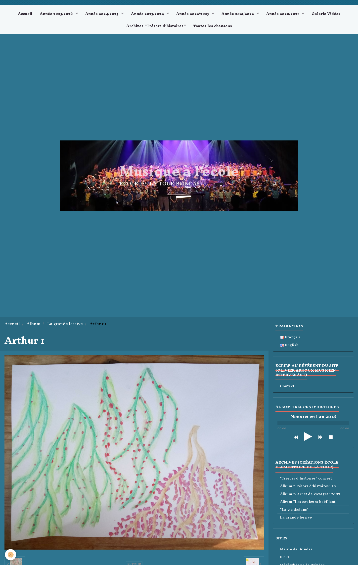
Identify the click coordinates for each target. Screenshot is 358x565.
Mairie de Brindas (296, 549)
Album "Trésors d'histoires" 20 (308, 486)
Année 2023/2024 (148, 13)
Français (290, 337)
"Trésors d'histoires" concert (306, 478)
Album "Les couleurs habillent (307, 502)
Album (34, 323)
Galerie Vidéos (326, 13)
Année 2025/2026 (57, 13)
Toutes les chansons (212, 26)
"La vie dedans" (294, 510)
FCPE (285, 557)
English (289, 345)
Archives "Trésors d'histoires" (156, 26)
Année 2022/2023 (193, 13)
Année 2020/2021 (283, 13)
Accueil (25, 13)
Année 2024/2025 (102, 13)
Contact (287, 386)
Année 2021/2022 (238, 13)
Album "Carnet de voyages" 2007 (310, 494)
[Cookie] (10, 554)
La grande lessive (65, 323)
